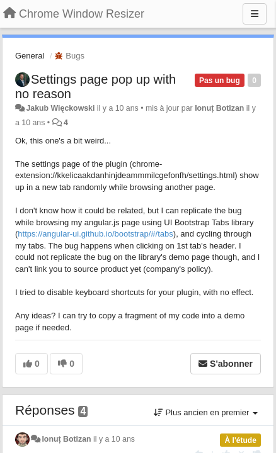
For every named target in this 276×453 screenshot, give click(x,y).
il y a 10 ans (114, 439)
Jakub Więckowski (60, 108)
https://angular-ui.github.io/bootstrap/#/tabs (95, 233)
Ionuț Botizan (219, 108)
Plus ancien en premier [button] (206, 412)
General (29, 55)
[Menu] (255, 14)
